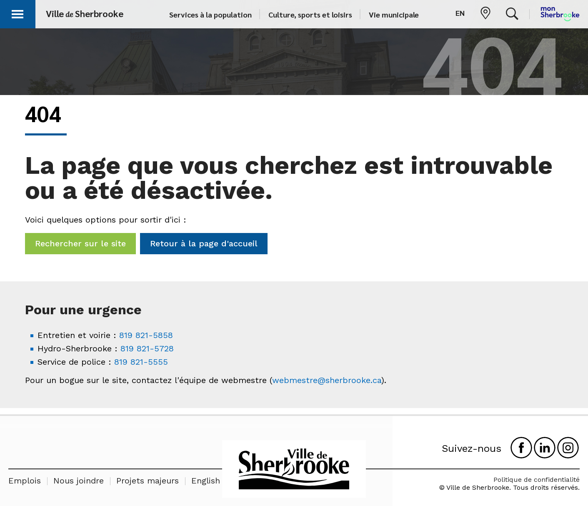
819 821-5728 (147, 348)
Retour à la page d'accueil (204, 243)
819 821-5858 (146, 335)
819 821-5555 (141, 362)
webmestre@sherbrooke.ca (326, 380)
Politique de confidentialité (536, 479)
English (205, 481)
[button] (17, 13)
